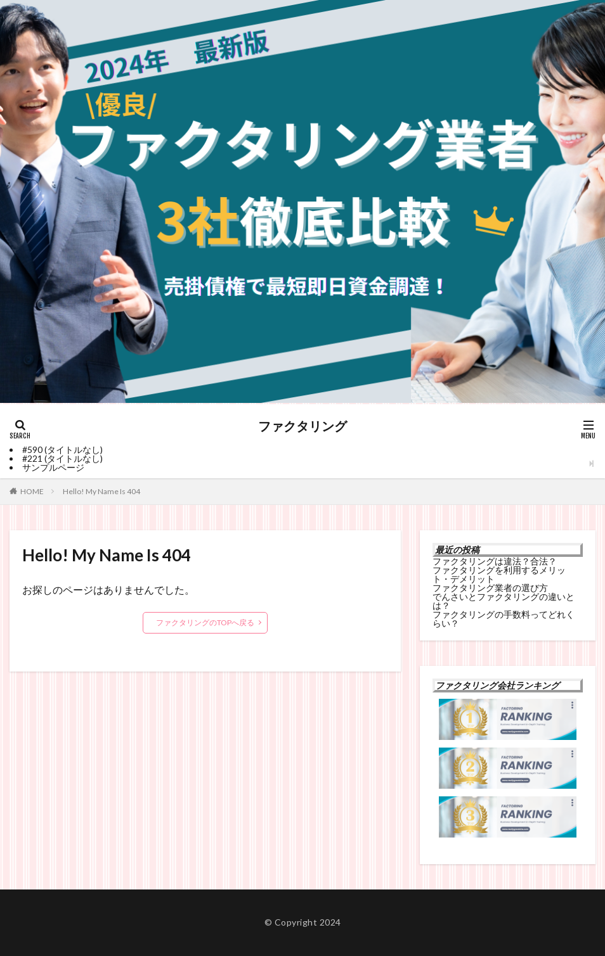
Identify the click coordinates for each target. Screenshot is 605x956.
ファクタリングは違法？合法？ (495, 561)
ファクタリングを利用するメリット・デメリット (499, 574)
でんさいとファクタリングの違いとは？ (504, 601)
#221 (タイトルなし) (62, 458)
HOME (32, 491)
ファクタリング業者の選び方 (490, 587)
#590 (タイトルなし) (62, 449)
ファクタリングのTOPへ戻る (205, 622)
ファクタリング (302, 426)
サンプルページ (53, 467)
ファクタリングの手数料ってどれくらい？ (504, 618)
